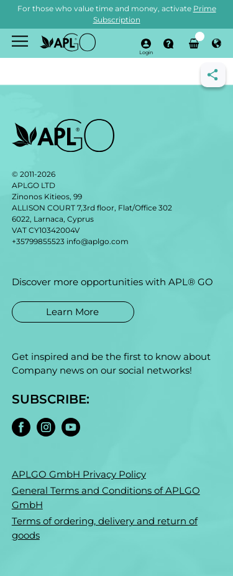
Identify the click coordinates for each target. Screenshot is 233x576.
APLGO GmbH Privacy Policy (79, 474)
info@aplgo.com (97, 241)
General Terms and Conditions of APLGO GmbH (106, 497)
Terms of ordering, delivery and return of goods (105, 528)
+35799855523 (38, 241)
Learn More (72, 312)
